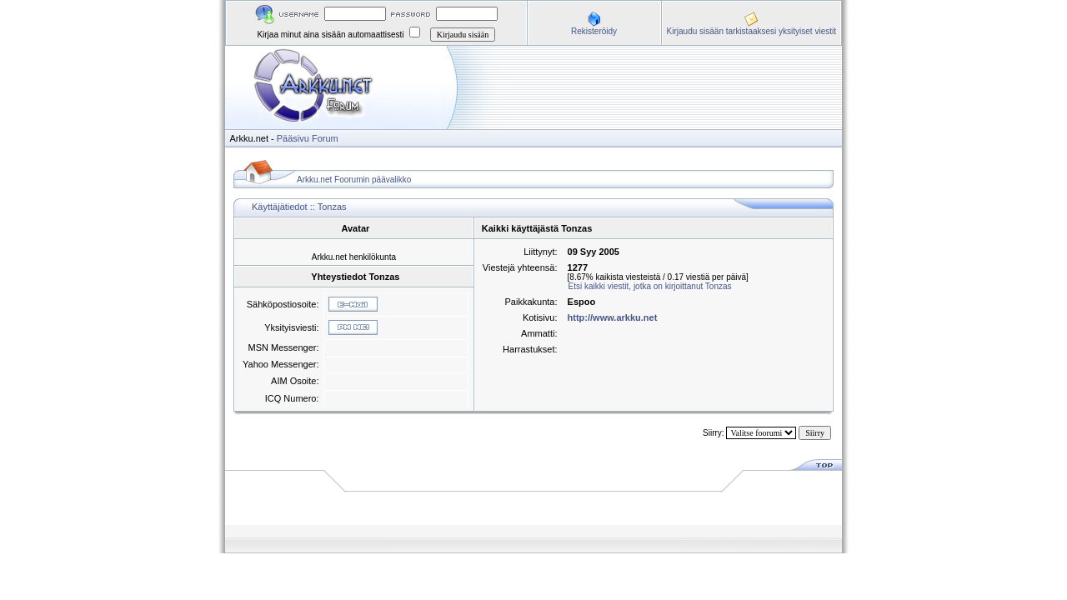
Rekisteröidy (594, 31)
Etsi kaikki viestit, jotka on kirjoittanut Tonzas (650, 286)
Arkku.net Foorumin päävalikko (354, 179)
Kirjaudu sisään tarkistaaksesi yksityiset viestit (751, 31)
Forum (325, 138)
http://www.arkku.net (613, 317)
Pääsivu (293, 138)
